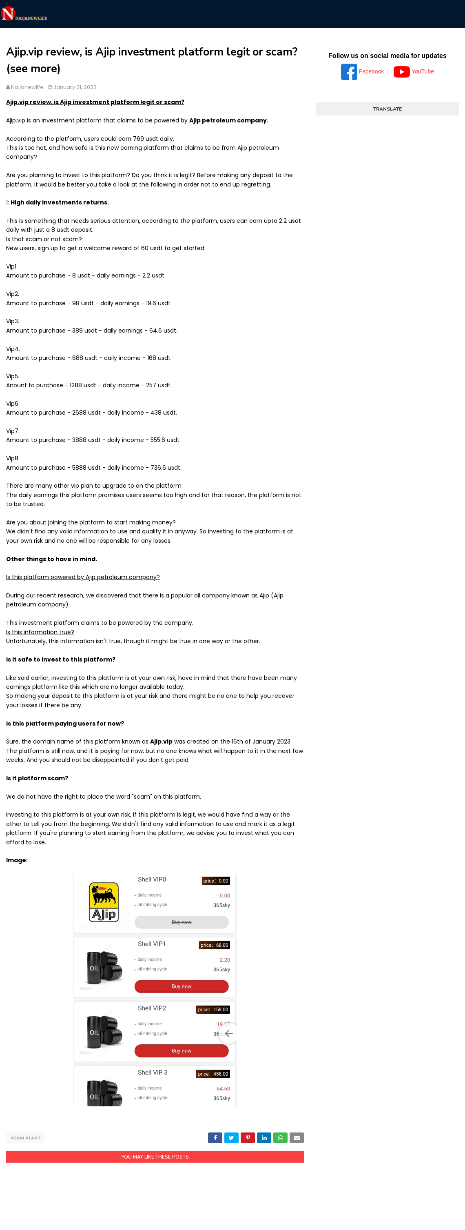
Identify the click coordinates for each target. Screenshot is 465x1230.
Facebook (363, 71)
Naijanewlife (27, 87)
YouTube (414, 71)
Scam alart (25, 1138)
